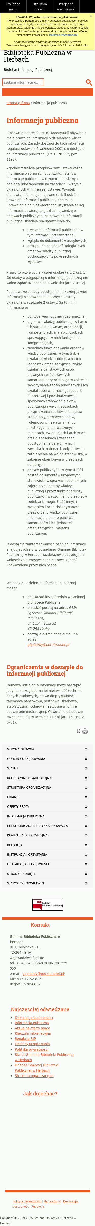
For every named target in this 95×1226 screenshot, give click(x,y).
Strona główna (18, 102)
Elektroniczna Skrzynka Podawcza (37, 825)
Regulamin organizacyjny (29, 777)
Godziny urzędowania (26, 758)
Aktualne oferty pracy (32, 1028)
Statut (12, 768)
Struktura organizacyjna (29, 787)
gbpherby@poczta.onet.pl (48, 644)
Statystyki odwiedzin (25, 883)
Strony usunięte (21, 873)
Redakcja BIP (25, 1038)
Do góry (88, 6)
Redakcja (14, 845)
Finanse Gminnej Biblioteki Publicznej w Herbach (37, 1067)
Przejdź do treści (39, 6)
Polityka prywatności (31, 1049)
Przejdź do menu (13, 6)
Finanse (14, 797)
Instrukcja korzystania (27, 854)
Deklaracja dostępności (28, 864)
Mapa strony (52, 1201)
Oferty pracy (18, 806)
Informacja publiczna (25, 816)
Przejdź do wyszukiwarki (66, 6)
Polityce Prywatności (63, 34)
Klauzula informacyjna (27, 835)
